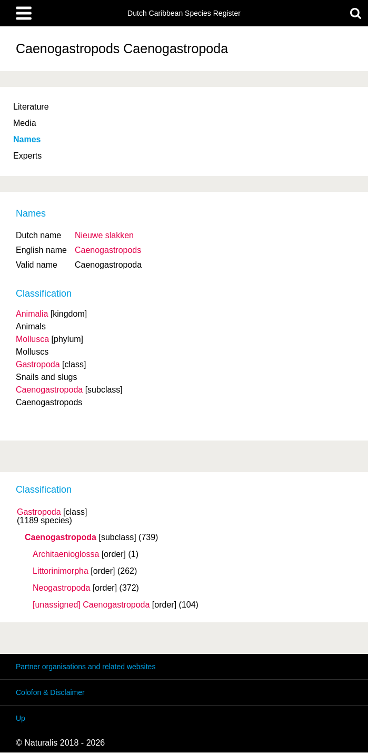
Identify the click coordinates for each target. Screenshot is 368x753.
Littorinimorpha (60, 571)
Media (24, 123)
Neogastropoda (61, 588)
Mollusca (32, 339)
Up (20, 718)
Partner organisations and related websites (85, 666)
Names (27, 139)
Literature (31, 106)
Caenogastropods (108, 250)
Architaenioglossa (66, 554)
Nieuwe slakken (104, 235)
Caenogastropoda (60, 537)
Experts (27, 155)
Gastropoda (39, 512)
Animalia (32, 313)
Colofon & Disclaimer (50, 692)
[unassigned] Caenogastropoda (91, 605)
